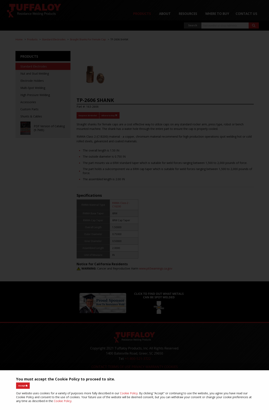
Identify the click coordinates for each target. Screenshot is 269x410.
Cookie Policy (129, 393)
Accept (23, 385)
